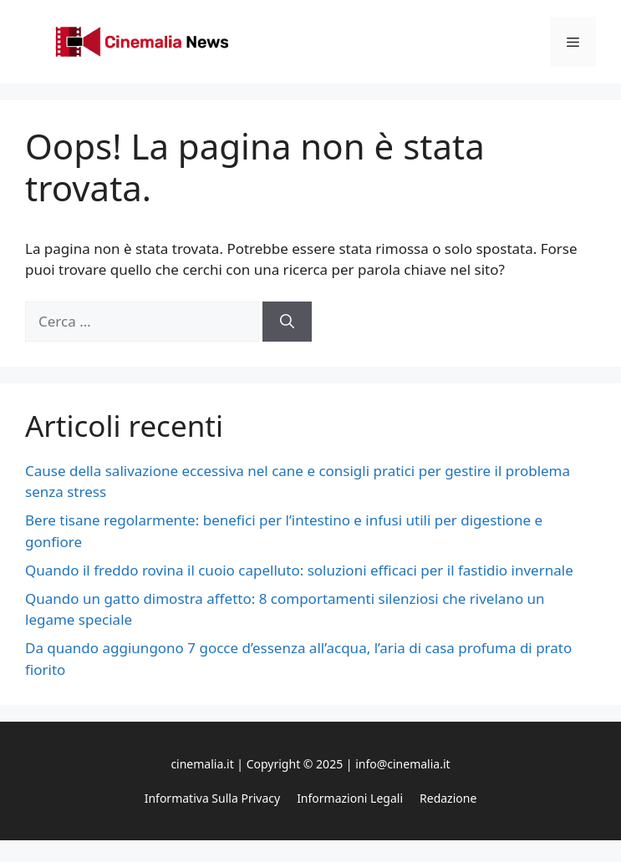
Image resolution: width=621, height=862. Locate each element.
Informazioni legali (350, 798)
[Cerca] (287, 322)
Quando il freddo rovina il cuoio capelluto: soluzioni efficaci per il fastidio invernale (299, 570)
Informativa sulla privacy (212, 798)
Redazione (448, 798)
